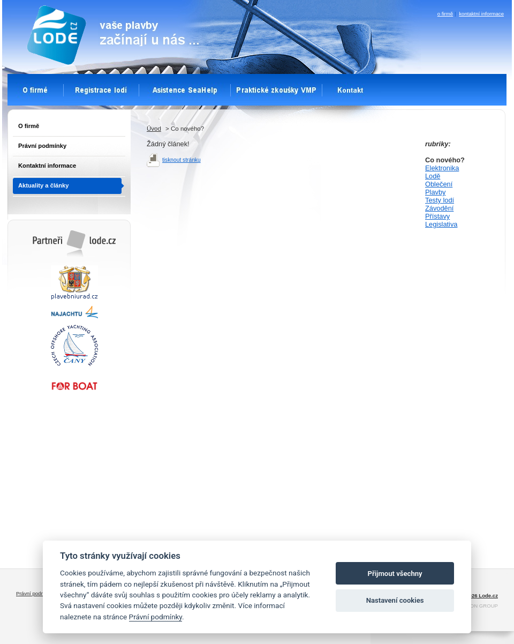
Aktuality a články (43, 185)
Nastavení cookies (395, 600)
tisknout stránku (181, 160)
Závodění (439, 208)
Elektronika (442, 168)
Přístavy (437, 216)
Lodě (432, 176)
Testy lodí (439, 200)
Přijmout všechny (395, 574)
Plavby (435, 192)
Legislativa (441, 224)
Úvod (154, 128)
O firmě (28, 126)
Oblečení (438, 184)
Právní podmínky (42, 146)
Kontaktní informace (47, 165)
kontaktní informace (481, 14)
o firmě (445, 14)
